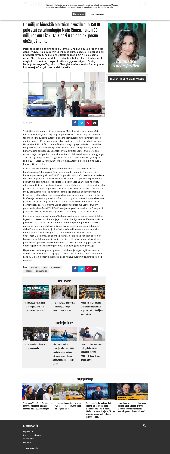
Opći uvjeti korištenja (32, 435)
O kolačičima (28, 438)
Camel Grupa (35, 267)
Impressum (28, 431)
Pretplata (27, 442)
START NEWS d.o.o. (32, 448)
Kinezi (45, 267)
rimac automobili (41, 271)
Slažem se (78, 14)
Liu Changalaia (55, 267)
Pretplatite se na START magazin (127, 79)
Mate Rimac (28, 271)
